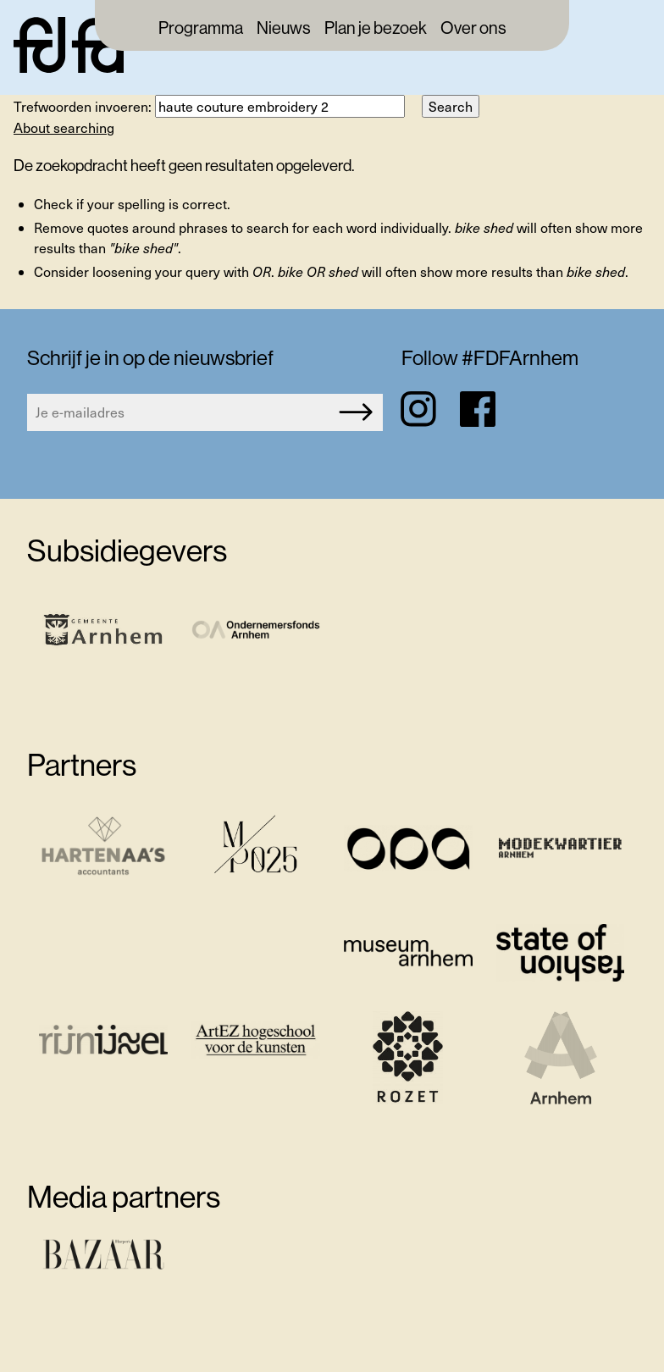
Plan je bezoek (375, 28)
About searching (64, 127)
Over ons (473, 28)
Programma (200, 28)
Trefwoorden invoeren (81, 106)
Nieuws (284, 28)
